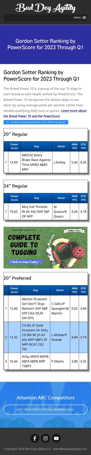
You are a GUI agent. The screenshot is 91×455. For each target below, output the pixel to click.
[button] (77, 17)
